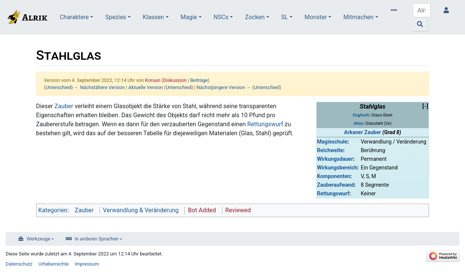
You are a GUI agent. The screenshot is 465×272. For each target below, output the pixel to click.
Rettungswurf (333, 193)
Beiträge (199, 80)
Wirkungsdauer (335, 159)
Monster (316, 17)
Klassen (153, 17)
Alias (358, 123)
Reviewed (238, 210)
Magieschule (332, 142)
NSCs (221, 17)
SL (284, 17)
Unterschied (58, 87)
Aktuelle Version (145, 87)
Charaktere (74, 17)
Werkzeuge (38, 239)
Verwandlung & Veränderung (140, 210)
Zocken (254, 17)
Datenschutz (19, 264)
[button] (425, 106)
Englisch (361, 115)
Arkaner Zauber (362, 132)
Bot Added (202, 210)
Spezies (115, 17)
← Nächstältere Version (99, 87)
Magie (189, 17)
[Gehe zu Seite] (420, 24)
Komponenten (333, 176)
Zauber (63, 106)
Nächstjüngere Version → (223, 87)
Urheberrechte (53, 264)
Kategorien (52, 210)
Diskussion (174, 80)
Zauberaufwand (335, 185)
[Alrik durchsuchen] (421, 10)
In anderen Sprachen (96, 239)
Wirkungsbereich (337, 168)
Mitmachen (358, 17)
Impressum (87, 264)
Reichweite (330, 150)
